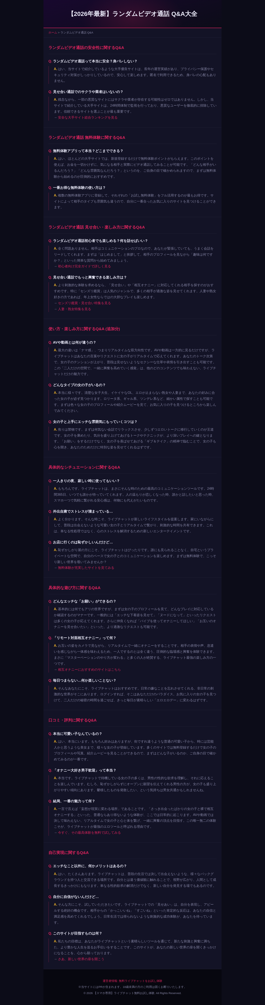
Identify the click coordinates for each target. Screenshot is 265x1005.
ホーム (52, 32)
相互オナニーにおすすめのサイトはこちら (89, 669)
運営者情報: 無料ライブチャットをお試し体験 (132, 980)
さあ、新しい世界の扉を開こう (81, 959)
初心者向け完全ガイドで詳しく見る (84, 266)
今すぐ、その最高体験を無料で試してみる (89, 832)
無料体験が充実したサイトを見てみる (86, 567)
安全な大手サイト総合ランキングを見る (88, 117)
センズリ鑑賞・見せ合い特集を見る (84, 303)
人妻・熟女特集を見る (74, 309)
